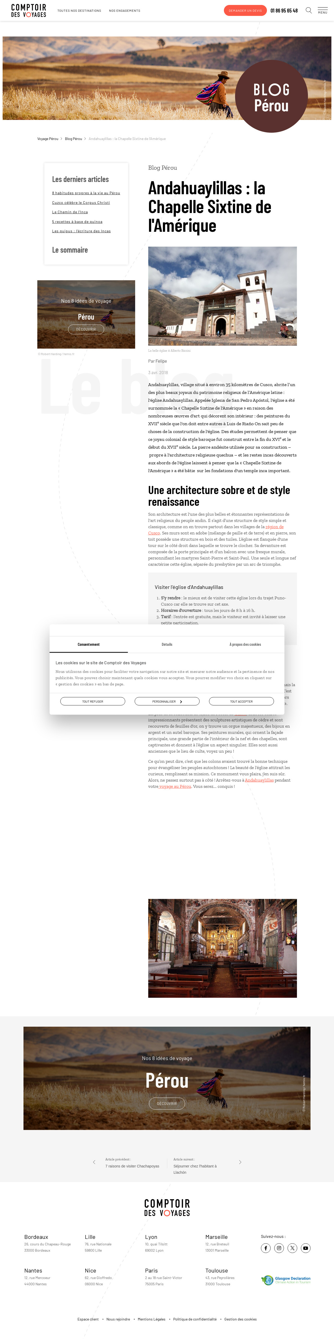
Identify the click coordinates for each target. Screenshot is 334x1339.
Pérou (86, 309)
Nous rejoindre (118, 1319)
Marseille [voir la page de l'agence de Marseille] (216, 1236)
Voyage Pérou (49, 138)
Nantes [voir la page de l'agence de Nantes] (33, 1270)
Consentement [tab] (89, 644)
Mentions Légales (151, 1319)
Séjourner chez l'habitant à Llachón (195, 1169)
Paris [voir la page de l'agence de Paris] (151, 1270)
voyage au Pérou (174, 786)
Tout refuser (92, 701)
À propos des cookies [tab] (245, 644)
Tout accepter (241, 701)
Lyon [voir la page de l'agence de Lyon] (151, 1236)
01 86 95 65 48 (279, 10)
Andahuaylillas (259, 780)
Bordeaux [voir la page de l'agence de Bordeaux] (36, 1236)
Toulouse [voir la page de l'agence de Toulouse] (216, 1270)
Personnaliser (167, 701)
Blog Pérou (75, 138)
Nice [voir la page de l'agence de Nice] (90, 1270)
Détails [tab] (167, 644)
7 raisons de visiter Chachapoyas (132, 1166)
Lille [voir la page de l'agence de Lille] (90, 1236)
